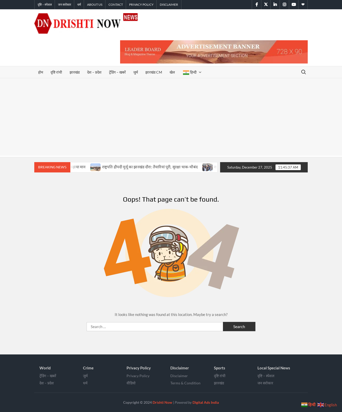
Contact (116, 4)
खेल (173, 72)
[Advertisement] (171, 117)
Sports (219, 368)
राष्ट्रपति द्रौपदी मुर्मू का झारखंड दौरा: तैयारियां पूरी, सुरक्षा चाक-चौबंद (154, 167)
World (45, 368)
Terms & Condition (185, 383)
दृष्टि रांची (56, 72)
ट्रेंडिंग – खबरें (117, 72)
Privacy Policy (141, 4)
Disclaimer (169, 4)
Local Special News (273, 368)
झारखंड (75, 72)
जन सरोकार (64, 4)
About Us (94, 4)
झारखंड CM (153, 72)
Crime (88, 368)
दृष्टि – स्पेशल (45, 4)
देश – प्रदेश (94, 72)
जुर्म (135, 72)
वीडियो (131, 383)
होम (40, 72)
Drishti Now (162, 402)
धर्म (79, 4)
